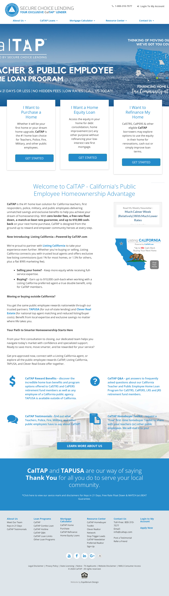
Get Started (34, 158)
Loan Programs (42, 518)
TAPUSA (34, 309)
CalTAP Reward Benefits (40, 378)
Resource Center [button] (116, 20)
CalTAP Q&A (115, 378)
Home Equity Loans (70, 535)
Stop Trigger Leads (96, 536)
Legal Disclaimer (36, 565)
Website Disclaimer (107, 565)
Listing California (54, 245)
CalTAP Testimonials (38, 416)
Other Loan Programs (44, 539)
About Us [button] (19, 20)
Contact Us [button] (146, 20)
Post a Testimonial (123, 537)
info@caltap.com (123, 531)
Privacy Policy (52, 565)
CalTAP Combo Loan (44, 525)
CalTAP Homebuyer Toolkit (125, 416)
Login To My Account (150, 6)
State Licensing (67, 565)
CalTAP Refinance (68, 532)
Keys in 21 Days (14, 525)
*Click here (28, 495)
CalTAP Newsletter (96, 539)
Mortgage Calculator (66, 520)
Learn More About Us (84, 446)
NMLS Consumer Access (129, 565)
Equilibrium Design (90, 582)
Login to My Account (147, 520)
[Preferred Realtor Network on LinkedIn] (99, 556)
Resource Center (96, 518)
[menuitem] (18, 522)
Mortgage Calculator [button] (82, 20)
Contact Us (120, 518)
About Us (12, 518)
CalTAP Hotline (41, 529)
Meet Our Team (14, 522)
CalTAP (37, 522)
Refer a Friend (120, 541)
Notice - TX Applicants (86, 565)
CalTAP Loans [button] (49, 20)
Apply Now (146, 527)
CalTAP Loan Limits (43, 536)
